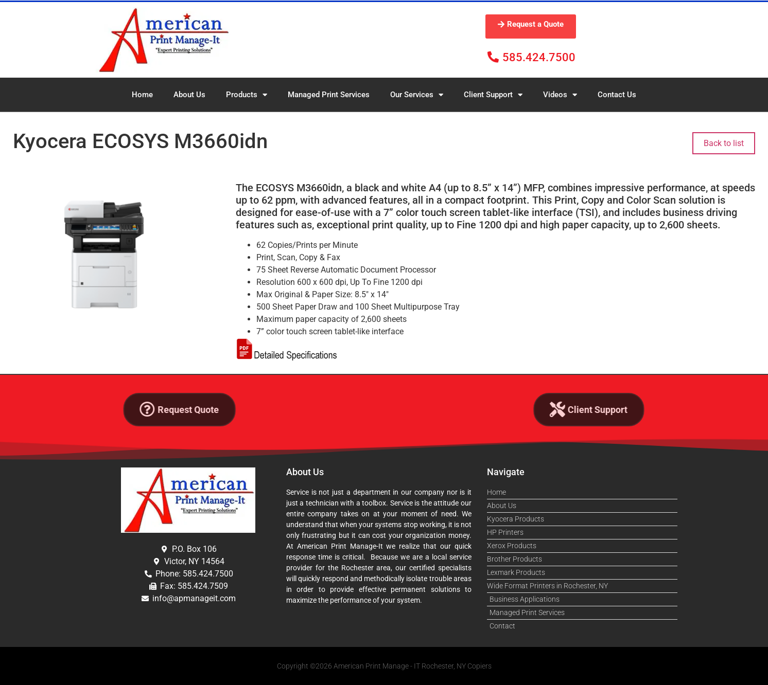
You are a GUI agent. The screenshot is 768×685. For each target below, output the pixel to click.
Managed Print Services (329, 94)
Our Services (416, 95)
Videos (560, 95)
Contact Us (617, 94)
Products (246, 95)
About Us (189, 94)
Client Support (493, 95)
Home (142, 94)
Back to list (724, 143)
